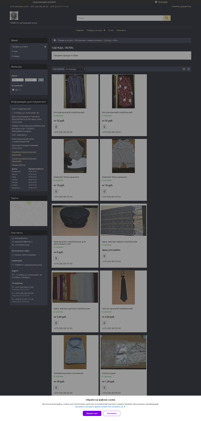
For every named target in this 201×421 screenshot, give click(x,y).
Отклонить (112, 413)
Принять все (92, 413)
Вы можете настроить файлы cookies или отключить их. (99, 407)
